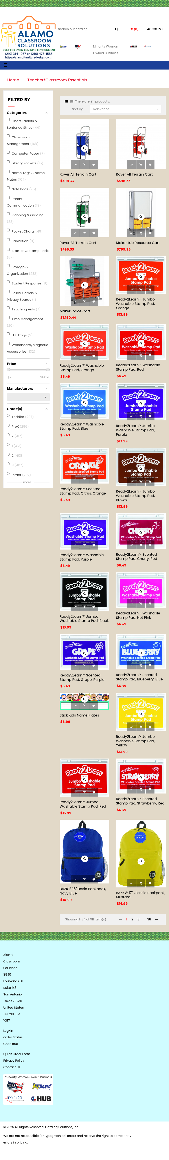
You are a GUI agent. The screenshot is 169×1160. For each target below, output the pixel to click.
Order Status (12, 1037)
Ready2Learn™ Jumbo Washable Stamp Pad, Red (83, 804)
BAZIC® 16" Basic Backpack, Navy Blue (83, 891)
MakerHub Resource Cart (138, 242)
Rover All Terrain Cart (78, 174)
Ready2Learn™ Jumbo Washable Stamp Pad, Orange (135, 304)
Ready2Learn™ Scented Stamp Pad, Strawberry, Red (140, 801)
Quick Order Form (16, 1054)
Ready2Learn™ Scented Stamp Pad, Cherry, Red (136, 556)
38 (149, 919)
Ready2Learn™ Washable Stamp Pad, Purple (82, 557)
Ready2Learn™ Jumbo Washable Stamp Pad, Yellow (135, 741)
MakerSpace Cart (75, 311)
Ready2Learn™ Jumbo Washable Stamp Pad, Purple (135, 430)
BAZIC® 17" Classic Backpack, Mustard (140, 895)
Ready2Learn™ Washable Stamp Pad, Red (138, 367)
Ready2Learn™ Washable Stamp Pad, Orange (82, 367)
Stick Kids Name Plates (79, 715)
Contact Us (11, 1067)
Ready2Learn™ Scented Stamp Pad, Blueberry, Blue (139, 677)
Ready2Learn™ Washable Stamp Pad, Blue (82, 426)
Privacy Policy (13, 1060)
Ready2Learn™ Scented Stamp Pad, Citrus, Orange (83, 491)
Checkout (10, 1044)
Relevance (126, 108)
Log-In (8, 1030)
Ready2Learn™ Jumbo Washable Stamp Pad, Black (84, 618)
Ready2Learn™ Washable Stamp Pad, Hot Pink (138, 615)
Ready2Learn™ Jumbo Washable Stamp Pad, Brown (135, 496)
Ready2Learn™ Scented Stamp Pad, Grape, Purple (82, 677)
